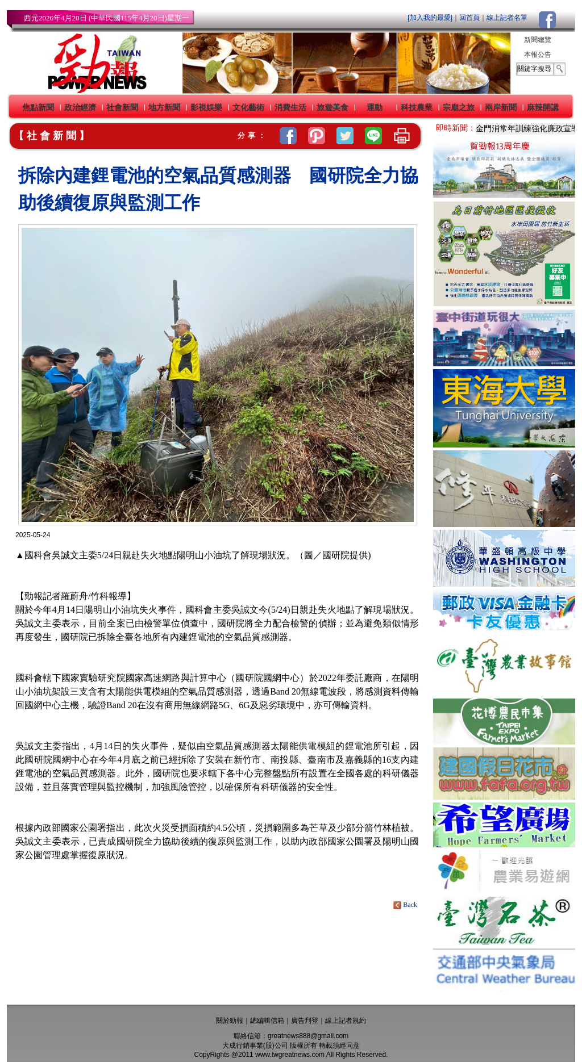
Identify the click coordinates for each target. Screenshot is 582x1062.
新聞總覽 (537, 40)
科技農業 (417, 107)
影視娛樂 (206, 107)
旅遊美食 (332, 107)
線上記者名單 (507, 18)
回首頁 (469, 18)
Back (406, 905)
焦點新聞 (38, 107)
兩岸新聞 (501, 107)
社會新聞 (122, 107)
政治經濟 (80, 107)
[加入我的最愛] (430, 18)
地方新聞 (164, 107)
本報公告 (537, 54)
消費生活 (290, 107)
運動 (375, 107)
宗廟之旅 (459, 107)
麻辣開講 (543, 107)
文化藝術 (248, 107)
